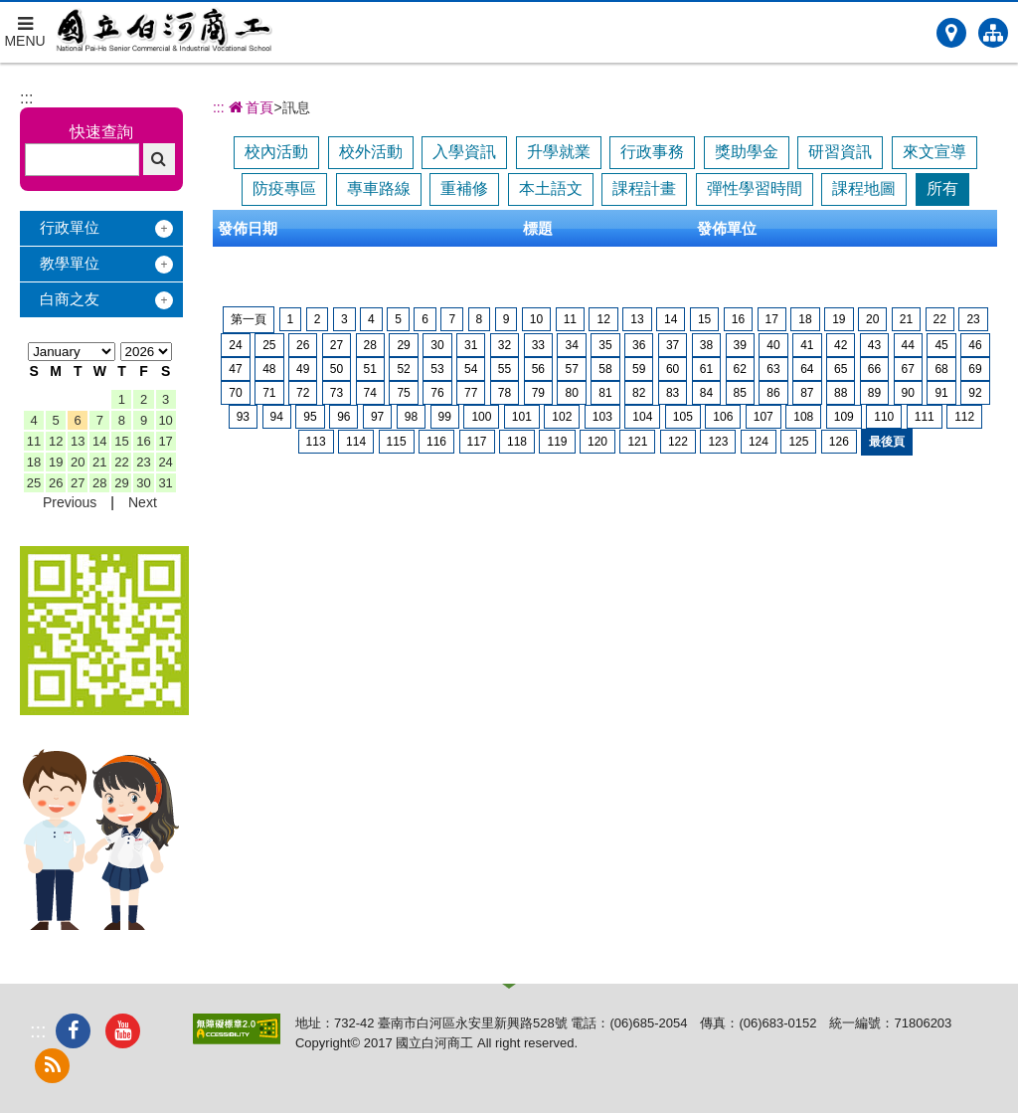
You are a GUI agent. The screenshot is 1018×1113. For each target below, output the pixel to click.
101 (522, 417)
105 (683, 417)
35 (604, 345)
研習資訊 (840, 151)
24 (165, 462)
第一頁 (248, 319)
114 (356, 442)
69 (974, 369)
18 (34, 462)
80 (571, 393)
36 (638, 345)
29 (121, 482)
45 (940, 345)
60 (672, 369)
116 (436, 442)
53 (436, 369)
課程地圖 (864, 188)
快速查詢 (101, 131)
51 (370, 369)
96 (343, 417)
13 (78, 441)
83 (672, 393)
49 (302, 369)
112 (964, 417)
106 (723, 417)
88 (840, 393)
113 (316, 442)
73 (336, 393)
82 (638, 393)
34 (571, 345)
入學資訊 (464, 151)
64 (806, 369)
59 (638, 369)
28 (99, 482)
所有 (942, 188)
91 (940, 393)
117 (477, 442)
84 (706, 393)
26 (56, 482)
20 (78, 462)
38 (706, 345)
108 (803, 417)
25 (34, 482)
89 (874, 393)
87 (806, 393)
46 (974, 345)
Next (142, 502)
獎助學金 (746, 151)
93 (243, 417)
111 (924, 417)
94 (276, 417)
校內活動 (276, 151)
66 (874, 369)
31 (165, 482)
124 (758, 442)
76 (436, 393)
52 (403, 369)
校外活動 (371, 151)
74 (370, 393)
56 (538, 369)
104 (642, 417)
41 (806, 345)
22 (121, 462)
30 (143, 482)
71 (268, 393)
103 (602, 417)
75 (403, 393)
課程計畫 (644, 188)
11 (34, 441)
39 (740, 345)
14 (99, 441)
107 (763, 417)
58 (604, 369)
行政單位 (69, 227)
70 (235, 393)
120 (597, 442)
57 (571, 369)
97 (377, 417)
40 (772, 345)
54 (470, 369)
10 (165, 420)
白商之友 (69, 298)
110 (884, 417)
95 (309, 417)
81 (604, 393)
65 (840, 369)
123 (718, 442)
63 (772, 369)
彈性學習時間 (754, 188)
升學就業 (559, 151)
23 (143, 462)
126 (839, 442)
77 (470, 393)
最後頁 (887, 442)
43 (874, 345)
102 (562, 417)
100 (481, 417)
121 (637, 442)
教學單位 (69, 263)
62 (740, 369)
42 (840, 345)
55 (504, 369)
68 (940, 369)
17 (165, 441)
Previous (69, 502)
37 (672, 345)
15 (121, 441)
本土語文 (551, 188)
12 (56, 441)
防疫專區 (284, 188)
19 (56, 462)
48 (268, 369)
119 (557, 442)
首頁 (249, 107)
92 (974, 393)
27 (78, 482)
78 (504, 393)
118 (517, 442)
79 (538, 393)
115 (397, 442)
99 (444, 417)
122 (678, 442)
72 (302, 393)
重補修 (464, 188)
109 (844, 417)
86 (772, 393)
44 (908, 345)
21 (99, 462)
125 (798, 442)
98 (411, 417)
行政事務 (652, 151)
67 (908, 369)
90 (908, 393)
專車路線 (379, 188)
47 (235, 369)
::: (26, 98)
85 (740, 393)
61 (706, 369)
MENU (25, 25)
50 (336, 369)
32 (504, 345)
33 (538, 345)
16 (143, 441)
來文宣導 (934, 151)
